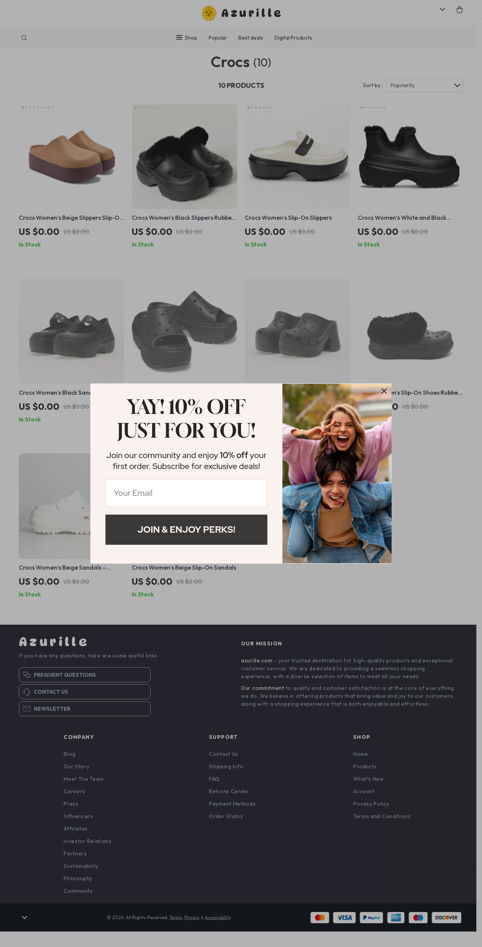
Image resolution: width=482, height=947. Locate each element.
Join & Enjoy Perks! (186, 529)
